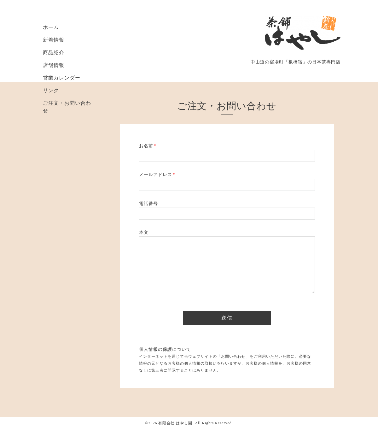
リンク (51, 90)
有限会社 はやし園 (175, 423)
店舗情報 (53, 65)
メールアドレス (157, 174)
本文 (143, 232)
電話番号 (148, 203)
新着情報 (53, 40)
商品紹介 (53, 52)
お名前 (147, 146)
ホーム (51, 27)
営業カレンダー (61, 77)
